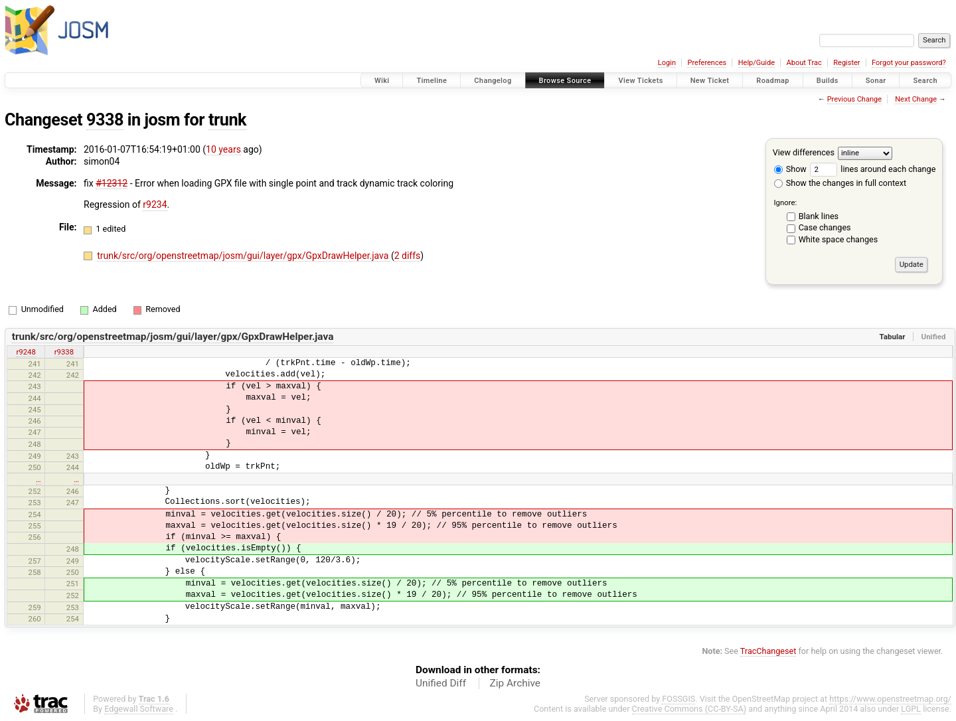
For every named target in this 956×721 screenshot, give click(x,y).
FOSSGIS (678, 699)
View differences (804, 152)
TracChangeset (768, 651)
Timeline (431, 80)
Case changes (825, 227)
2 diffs (407, 255)
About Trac (804, 62)
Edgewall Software (138, 709)
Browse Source (565, 80)
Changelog (492, 80)
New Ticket (710, 80)
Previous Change (854, 99)
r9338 (64, 352)
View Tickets (640, 80)
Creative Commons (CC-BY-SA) (689, 709)
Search (925, 80)
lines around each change (872, 169)
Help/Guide (756, 62)
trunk (227, 119)
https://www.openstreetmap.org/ (890, 699)
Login (667, 62)
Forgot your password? (909, 62)
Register (846, 62)
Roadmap (772, 80)
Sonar (876, 80)
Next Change (916, 99)
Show (790, 169)
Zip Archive (515, 683)
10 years (223, 149)
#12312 (111, 183)
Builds (827, 80)
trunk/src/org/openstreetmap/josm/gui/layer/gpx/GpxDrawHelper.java (244, 255)
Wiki (382, 80)
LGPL (911, 709)
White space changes (838, 239)
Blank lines (818, 216)
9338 (104, 119)
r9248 (25, 352)
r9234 (155, 204)
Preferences (706, 62)
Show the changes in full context (840, 183)
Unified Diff (441, 683)
